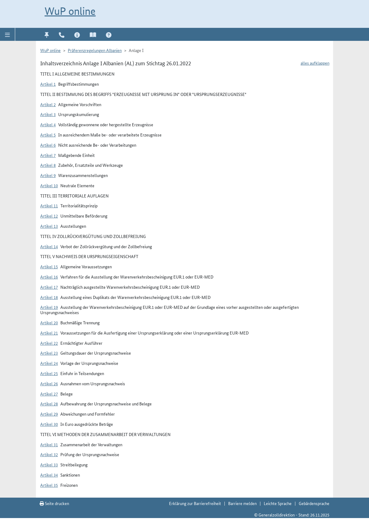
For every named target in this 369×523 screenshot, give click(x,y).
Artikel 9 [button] (48, 175)
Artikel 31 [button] (49, 444)
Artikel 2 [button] (48, 104)
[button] (7, 34)
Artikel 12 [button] (49, 216)
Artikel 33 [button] (49, 464)
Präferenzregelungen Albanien (95, 50)
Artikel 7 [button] (48, 155)
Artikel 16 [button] (49, 277)
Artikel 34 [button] (49, 475)
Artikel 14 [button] (49, 246)
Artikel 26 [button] (49, 383)
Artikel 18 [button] (49, 297)
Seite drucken (54, 503)
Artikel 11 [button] (49, 205)
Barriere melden (242, 503)
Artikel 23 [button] (49, 353)
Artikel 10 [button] (49, 185)
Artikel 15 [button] (49, 266)
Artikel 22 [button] (49, 343)
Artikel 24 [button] (49, 363)
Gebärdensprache (314, 503)
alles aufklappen (315, 63)
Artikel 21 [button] (49, 333)
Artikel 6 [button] (48, 145)
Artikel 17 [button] (49, 287)
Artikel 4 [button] (48, 124)
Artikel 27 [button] (49, 394)
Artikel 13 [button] (49, 226)
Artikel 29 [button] (49, 414)
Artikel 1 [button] (48, 84)
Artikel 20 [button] (49, 322)
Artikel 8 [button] (48, 165)
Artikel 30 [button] (49, 424)
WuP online (70, 11)
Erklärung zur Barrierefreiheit (195, 503)
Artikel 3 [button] (48, 114)
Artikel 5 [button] (48, 135)
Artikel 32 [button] (49, 454)
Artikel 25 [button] (49, 373)
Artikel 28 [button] (49, 403)
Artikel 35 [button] (49, 485)
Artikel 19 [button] (49, 307)
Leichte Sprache (278, 503)
